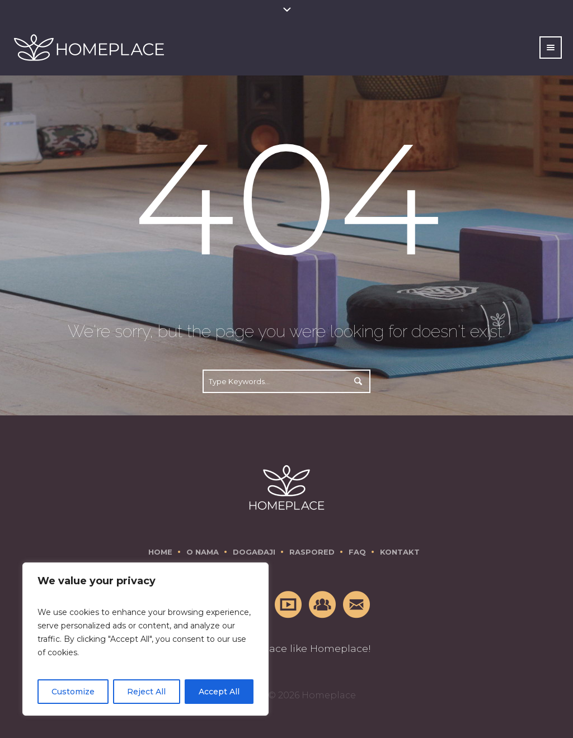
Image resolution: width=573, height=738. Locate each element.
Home (160, 551)
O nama (202, 551)
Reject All (146, 692)
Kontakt (400, 551)
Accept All (219, 692)
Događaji (254, 551)
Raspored (312, 551)
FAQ (357, 551)
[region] (145, 639)
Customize (73, 692)
